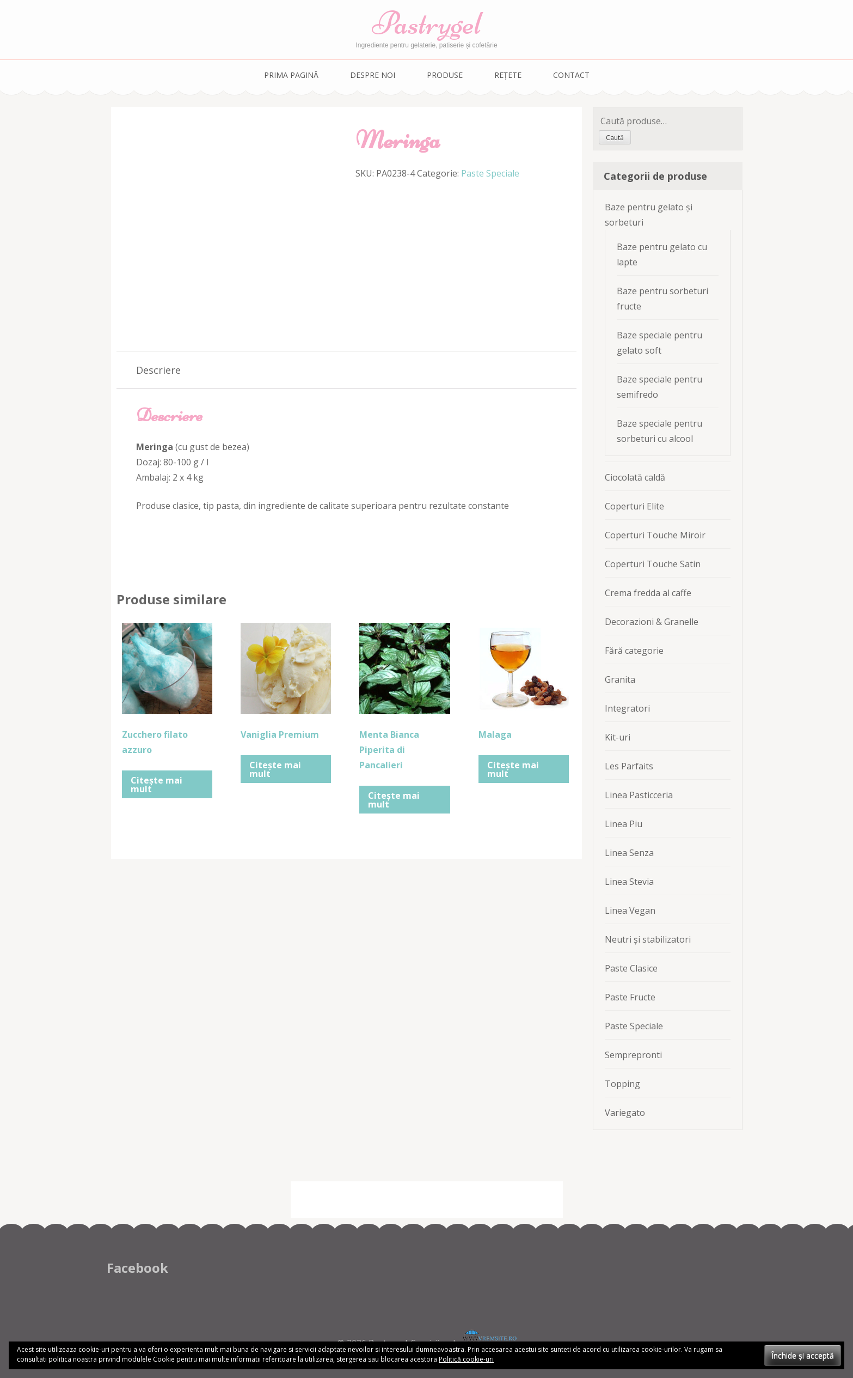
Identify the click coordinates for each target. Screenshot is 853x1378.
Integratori (627, 708)
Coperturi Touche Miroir (655, 535)
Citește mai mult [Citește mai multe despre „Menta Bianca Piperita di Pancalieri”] (394, 800)
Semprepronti (633, 1055)
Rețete (507, 75)
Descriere (158, 370)
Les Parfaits (629, 766)
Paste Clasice (631, 968)
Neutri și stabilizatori (648, 939)
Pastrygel (426, 23)
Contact (571, 75)
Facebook (137, 1268)
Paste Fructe (630, 997)
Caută (615, 137)
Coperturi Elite (634, 506)
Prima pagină (291, 75)
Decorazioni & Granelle (651, 622)
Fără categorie (634, 651)
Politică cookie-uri (466, 1359)
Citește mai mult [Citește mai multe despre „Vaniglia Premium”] (275, 769)
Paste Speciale (490, 173)
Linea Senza (629, 853)
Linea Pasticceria (639, 795)
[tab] (158, 369)
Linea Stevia (629, 882)
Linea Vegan (630, 910)
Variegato (625, 1113)
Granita (620, 679)
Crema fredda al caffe (648, 593)
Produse (445, 75)
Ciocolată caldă (635, 477)
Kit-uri (617, 737)
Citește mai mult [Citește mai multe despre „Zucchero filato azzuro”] (156, 784)
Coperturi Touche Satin (653, 564)
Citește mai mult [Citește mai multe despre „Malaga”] (513, 769)
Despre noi (372, 75)
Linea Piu (623, 824)
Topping (622, 1084)
